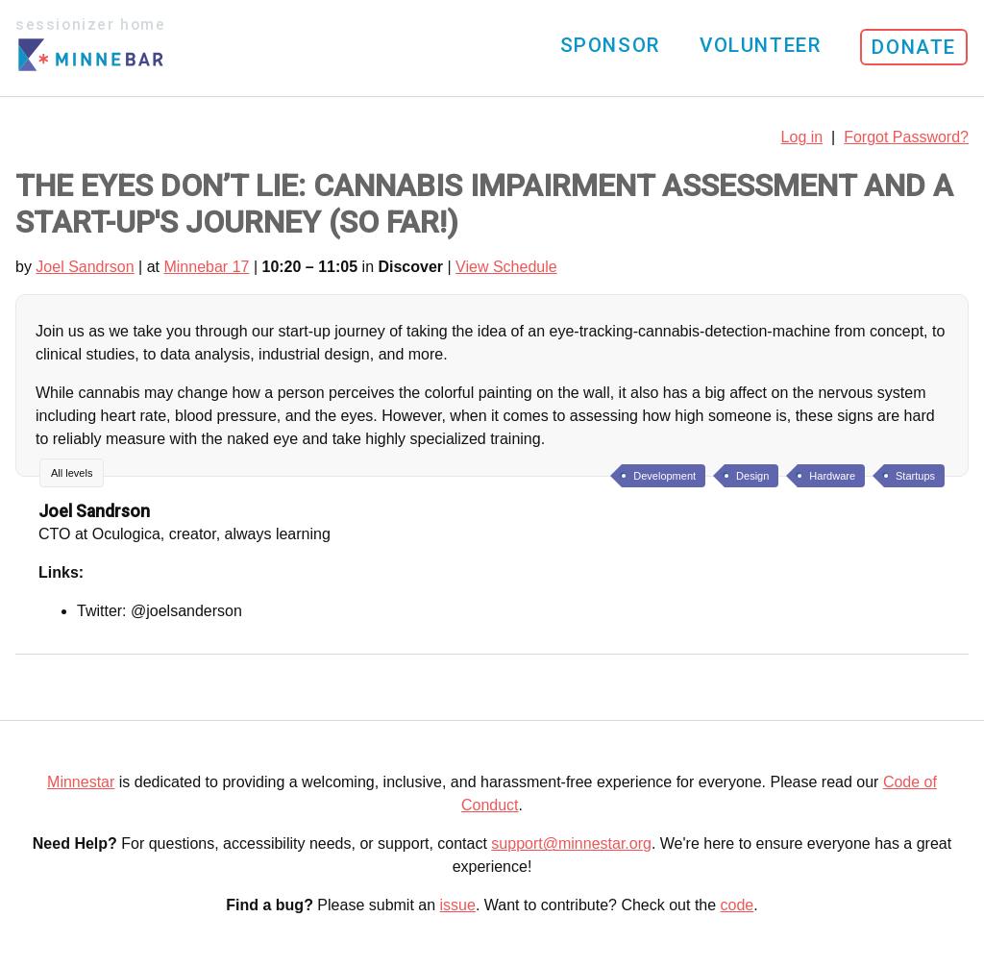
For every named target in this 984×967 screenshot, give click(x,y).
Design (752, 476)
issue (458, 905)
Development (664, 476)
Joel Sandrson (85, 267)
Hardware (832, 476)
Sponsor (610, 45)
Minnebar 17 (206, 267)
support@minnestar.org (571, 843)
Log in (802, 137)
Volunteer (760, 45)
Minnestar (80, 782)
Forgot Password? (906, 137)
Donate (914, 47)
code (737, 905)
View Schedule (506, 267)
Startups (915, 476)
